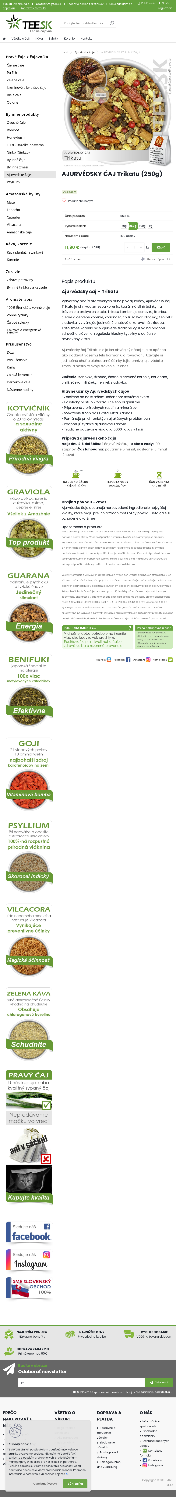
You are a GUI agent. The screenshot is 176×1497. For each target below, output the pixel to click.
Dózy (10, 352)
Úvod (65, 52)
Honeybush (16, 137)
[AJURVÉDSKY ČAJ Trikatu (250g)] (117, 111)
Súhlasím (75, 1484)
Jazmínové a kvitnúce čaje (26, 87)
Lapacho (13, 209)
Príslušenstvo (17, 360)
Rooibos (13, 130)
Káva (39, 39)
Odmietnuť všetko (45, 1484)
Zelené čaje (15, 80)
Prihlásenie (148, 3)
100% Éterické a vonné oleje (28, 307)
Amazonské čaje (19, 232)
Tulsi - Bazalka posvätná (25, 145)
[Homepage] (4, 38)
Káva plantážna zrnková (25, 252)
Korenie (69, 39)
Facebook (155, 1460)
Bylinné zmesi (17, 167)
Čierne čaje (15, 65)
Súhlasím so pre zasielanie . (125, 1392)
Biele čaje (14, 95)
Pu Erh (12, 72)
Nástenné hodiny (20, 389)
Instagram (155, 1465)
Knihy (11, 367)
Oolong (12, 102)
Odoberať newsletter (42, 1372)
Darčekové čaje (18, 382)
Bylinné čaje (16, 159)
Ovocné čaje (16, 122)
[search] (112, 24)
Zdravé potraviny (20, 280)
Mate (11, 202)
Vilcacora (14, 224)
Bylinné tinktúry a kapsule (27, 287)
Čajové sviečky (18, 322)
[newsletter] (159, 1382)
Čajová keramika (19, 374)
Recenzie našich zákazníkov (85, 4)
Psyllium (13, 182)
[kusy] (129, 247)
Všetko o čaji (21, 39)
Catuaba (13, 217)
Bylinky (53, 39)
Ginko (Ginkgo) (18, 152)
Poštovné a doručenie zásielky (106, 1433)
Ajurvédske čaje (19, 174)
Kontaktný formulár (33, 8)
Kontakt (86, 39)
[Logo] (29, 23)
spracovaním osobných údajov (114, 1392)
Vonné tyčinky (17, 315)
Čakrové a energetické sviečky (24, 331)
